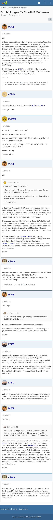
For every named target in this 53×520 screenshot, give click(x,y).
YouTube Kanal (25, 236)
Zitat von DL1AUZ (13, 182)
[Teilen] (50, 19)
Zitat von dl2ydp (13, 313)
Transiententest (7, 243)
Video (4, 443)
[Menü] (50, 3)
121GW (20, 69)
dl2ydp (23, 284)
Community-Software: (26, 517)
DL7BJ (5, 15)
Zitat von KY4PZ (12, 427)
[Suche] (39, 3)
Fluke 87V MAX (37, 105)
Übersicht (31, 445)
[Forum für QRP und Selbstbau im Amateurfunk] (4, 3)
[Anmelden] (44, 3)
